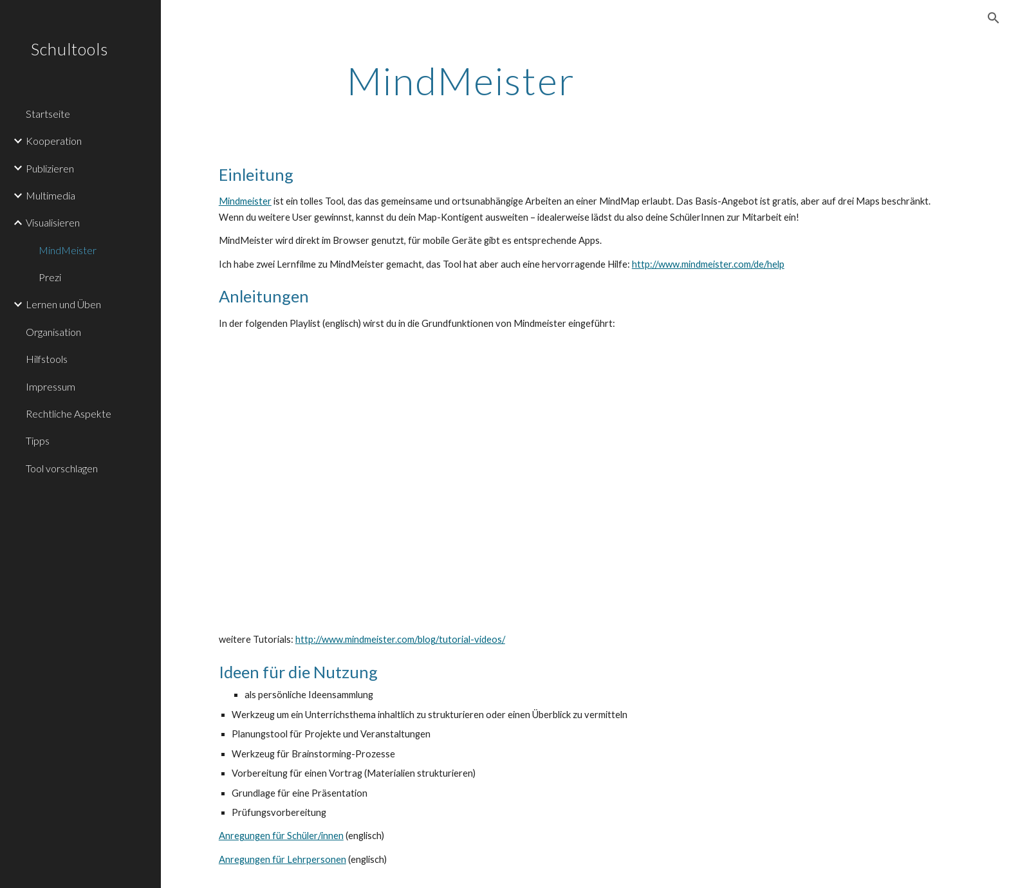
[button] (993, 18)
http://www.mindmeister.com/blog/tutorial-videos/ (400, 639)
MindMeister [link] (68, 250)
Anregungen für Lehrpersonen (282, 859)
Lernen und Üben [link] (63, 304)
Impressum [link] (50, 386)
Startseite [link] (48, 113)
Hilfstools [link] (47, 359)
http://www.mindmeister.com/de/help (708, 264)
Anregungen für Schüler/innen (281, 835)
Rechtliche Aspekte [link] (68, 413)
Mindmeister (245, 201)
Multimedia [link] (50, 195)
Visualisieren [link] (53, 222)
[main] (461, 80)
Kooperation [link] (54, 140)
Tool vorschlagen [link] (62, 468)
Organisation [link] (53, 332)
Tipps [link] (38, 440)
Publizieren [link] (50, 168)
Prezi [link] (50, 277)
